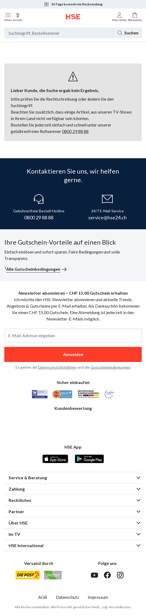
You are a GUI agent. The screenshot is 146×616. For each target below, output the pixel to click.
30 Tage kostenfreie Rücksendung (73, 4)
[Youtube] (94, 575)
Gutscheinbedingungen (110, 367)
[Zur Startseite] (73, 17)
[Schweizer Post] (28, 575)
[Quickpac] (53, 575)
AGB (42, 597)
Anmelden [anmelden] (73, 354)
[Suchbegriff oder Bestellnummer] (58, 32)
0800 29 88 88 (75, 131)
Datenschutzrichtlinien (57, 367)
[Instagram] (120, 575)
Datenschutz (67, 597)
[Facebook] (107, 575)
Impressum (98, 597)
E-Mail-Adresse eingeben (31, 335)
